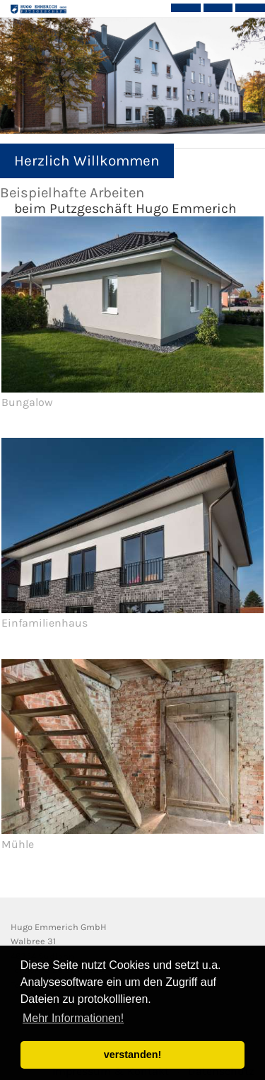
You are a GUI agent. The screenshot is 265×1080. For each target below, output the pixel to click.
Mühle (17, 844)
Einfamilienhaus (44, 622)
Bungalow (27, 402)
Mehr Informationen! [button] (73, 1018)
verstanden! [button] (133, 1054)
